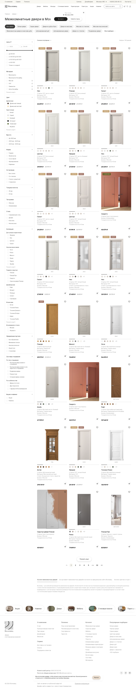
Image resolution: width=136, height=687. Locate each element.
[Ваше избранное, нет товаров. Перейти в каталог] (127, 6)
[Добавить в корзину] (65, 103)
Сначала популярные (44, 40)
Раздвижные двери (94, 31)
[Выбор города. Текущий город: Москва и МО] (101, 2)
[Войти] (130, 6)
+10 (84, 341)
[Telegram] (125, 673)
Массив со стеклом (82, 26)
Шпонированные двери (60, 31)
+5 (52, 88)
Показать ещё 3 (10, 129)
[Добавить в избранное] (65, 48)
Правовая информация (82, 683)
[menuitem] (39, 6)
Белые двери (22, 26)
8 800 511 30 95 (56, 670)
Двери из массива (66, 26)
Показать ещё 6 (10, 92)
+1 (51, 341)
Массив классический (100, 26)
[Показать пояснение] (32, 80)
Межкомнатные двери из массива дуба (19, 31)
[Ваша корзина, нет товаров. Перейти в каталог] (125, 6)
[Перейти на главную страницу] (11, 6)
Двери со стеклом (78, 31)
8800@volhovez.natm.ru (64, 673)
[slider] (6, 50)
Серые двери (34, 26)
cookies (47, 676)
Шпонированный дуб (42, 31)
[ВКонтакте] (121, 673)
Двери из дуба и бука (49, 26)
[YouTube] (129, 673)
